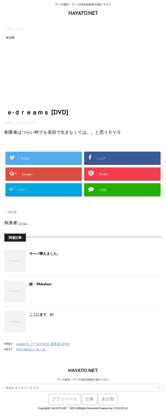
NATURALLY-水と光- (31, 349)
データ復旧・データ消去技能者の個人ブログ (83, 379)
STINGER (118, 408)
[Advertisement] (83, 75)
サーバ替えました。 (44, 254)
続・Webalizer (40, 284)
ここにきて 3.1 (41, 315)
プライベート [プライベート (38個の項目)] (65, 399)
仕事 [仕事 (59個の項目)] (89, 399)
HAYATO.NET (83, 13)
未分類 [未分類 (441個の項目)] (107, 399)
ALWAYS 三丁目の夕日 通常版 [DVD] (43, 344)
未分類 (12, 211)
